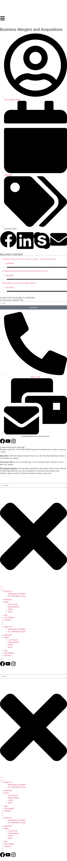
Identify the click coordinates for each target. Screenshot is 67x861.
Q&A (5, 615)
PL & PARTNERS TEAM (16, 596)
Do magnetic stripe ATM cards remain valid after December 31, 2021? (25, 271)
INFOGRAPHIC (13, 607)
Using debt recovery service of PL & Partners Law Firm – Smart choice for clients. (29, 259)
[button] (8, 239)
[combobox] (33, 485)
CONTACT (8, 620)
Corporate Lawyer (10, 229)
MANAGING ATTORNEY (17, 594)
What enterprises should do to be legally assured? (18, 283)
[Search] (1, 588)
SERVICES (8, 600)
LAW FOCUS (13, 604)
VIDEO (10, 609)
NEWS (6, 602)
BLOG (10, 612)
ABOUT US (8, 591)
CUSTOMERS (9, 617)
